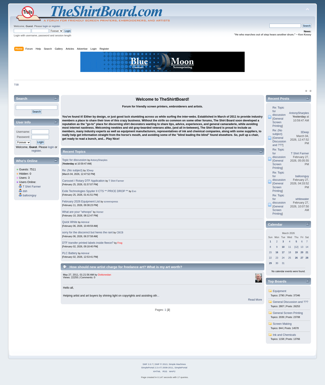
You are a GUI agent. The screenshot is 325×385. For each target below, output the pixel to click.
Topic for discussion (74, 160)
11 (289, 247)
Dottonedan (104, 274)
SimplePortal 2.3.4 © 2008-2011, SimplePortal (164, 367)
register (56, 26)
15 (270, 252)
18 (289, 252)
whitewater (302, 199)
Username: (23, 131)
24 (283, 257)
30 (277, 263)
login (45, 26)
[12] (296, 247)
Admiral (85, 222)
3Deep (89, 170)
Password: (23, 137)
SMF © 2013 (161, 364)
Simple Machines (177, 364)
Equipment (279, 291)
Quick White (69, 222)
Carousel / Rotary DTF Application (83, 180)
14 (307, 247)
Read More (255, 299)
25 (289, 257)
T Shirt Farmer (32, 186)
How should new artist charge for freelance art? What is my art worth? (126, 267)
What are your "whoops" (77, 211)
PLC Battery (69, 253)
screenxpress (111, 201)
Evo (134, 191)
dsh (25, 191)
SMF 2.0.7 (148, 364)
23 (277, 257)
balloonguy (29, 195)
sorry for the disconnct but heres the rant (87, 232)
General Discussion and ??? (279, 141)
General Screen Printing (277, 122)
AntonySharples (99, 160)
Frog (119, 242)
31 (283, 263)
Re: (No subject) (72, 170)
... (158, 295)
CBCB (120, 232)
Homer (99, 212)
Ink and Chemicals (284, 334)
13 (302, 247)
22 (270, 257)
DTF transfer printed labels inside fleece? (87, 242)
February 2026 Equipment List (81, 201)
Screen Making (282, 323)
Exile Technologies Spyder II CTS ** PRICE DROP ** (95, 191)
